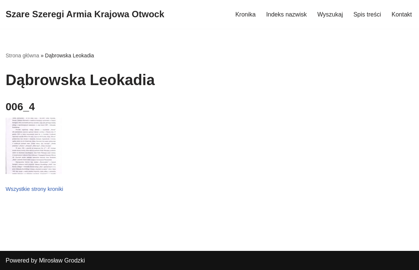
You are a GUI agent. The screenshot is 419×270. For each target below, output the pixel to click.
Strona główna (22, 55)
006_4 (20, 106)
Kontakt (402, 14)
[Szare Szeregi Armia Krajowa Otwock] (85, 14)
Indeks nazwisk (286, 14)
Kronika (245, 14)
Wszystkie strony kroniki (34, 189)
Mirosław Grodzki (62, 260)
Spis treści (367, 14)
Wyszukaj (330, 14)
